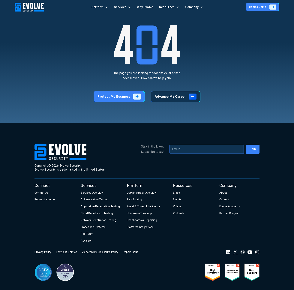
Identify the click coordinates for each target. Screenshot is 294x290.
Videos (177, 206)
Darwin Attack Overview (142, 192)
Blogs (176, 192)
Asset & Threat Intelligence (143, 206)
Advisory (86, 240)
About (223, 192)
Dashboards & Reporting (142, 220)
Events (177, 199)
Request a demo (44, 199)
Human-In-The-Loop (139, 213)
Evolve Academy (229, 206)
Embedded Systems (93, 227)
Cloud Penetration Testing (97, 213)
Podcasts (179, 213)
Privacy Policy (42, 251)
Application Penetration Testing (100, 206)
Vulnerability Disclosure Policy (100, 251)
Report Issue (131, 251)
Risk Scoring (134, 199)
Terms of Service (66, 251)
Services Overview (92, 192)
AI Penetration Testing (94, 199)
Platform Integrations (140, 227)
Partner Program (229, 213)
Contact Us (41, 192)
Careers (224, 199)
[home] (29, 7)
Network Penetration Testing (98, 220)
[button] (99, 7)
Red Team (87, 233)
